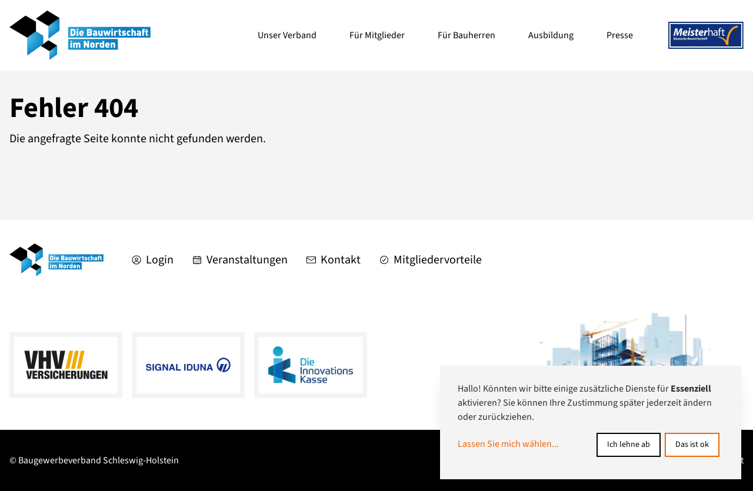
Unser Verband (287, 35)
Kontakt (333, 260)
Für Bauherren (466, 35)
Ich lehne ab (628, 444)
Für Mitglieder (377, 35)
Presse (620, 35)
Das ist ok (692, 444)
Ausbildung (551, 35)
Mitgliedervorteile (430, 260)
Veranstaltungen (240, 260)
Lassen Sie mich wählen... (508, 443)
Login (153, 260)
